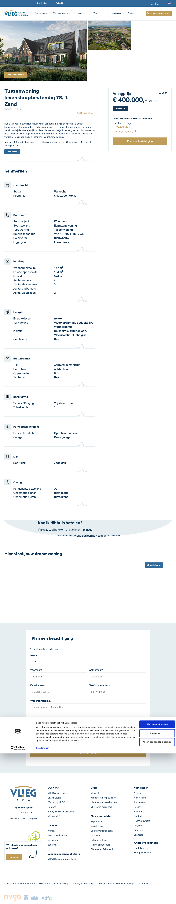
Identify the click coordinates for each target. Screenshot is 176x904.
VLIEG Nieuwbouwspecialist (62, 859)
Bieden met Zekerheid (102, 849)
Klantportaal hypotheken (103, 798)
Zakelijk (60, 3)
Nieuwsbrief (54, 816)
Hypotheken (82, 13)
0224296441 (122, 127)
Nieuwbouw (53, 840)
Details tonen (42, 898)
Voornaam (36, 671)
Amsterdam (140, 798)
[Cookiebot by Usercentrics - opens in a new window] (18, 899)
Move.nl (95, 793)
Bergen (137, 807)
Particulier (42, 3)
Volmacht (96, 836)
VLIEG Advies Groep (58, 793)
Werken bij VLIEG (56, 802)
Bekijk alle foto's (17, 74)
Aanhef (34, 656)
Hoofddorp (139, 816)
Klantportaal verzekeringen (104, 802)
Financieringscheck (100, 845)
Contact (131, 13)
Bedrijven (52, 845)
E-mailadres (37, 686)
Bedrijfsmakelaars (143, 853)
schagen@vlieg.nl (125, 131)
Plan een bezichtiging (140, 141)
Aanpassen (153, 883)
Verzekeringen (99, 13)
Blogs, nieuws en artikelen (61, 812)
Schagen (138, 830)
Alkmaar (138, 793)
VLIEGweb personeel (101, 807)
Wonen (51, 831)
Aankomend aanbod (58, 836)
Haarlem (138, 812)
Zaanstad (138, 835)
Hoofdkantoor (141, 848)
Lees (13, 152)
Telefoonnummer (99, 686)
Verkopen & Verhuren (61, 13)
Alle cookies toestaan (152, 875)
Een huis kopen (41, 13)
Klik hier (67, 540)
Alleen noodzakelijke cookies (153, 892)
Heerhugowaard (142, 821)
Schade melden (99, 840)
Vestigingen (116, 13)
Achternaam (96, 671)
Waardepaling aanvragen (158, 13)
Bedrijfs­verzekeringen (102, 831)
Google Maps (154, 566)
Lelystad (138, 826)
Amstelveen (140, 802)
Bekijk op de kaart (85, 113)
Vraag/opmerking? (40, 701)
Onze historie (54, 798)
